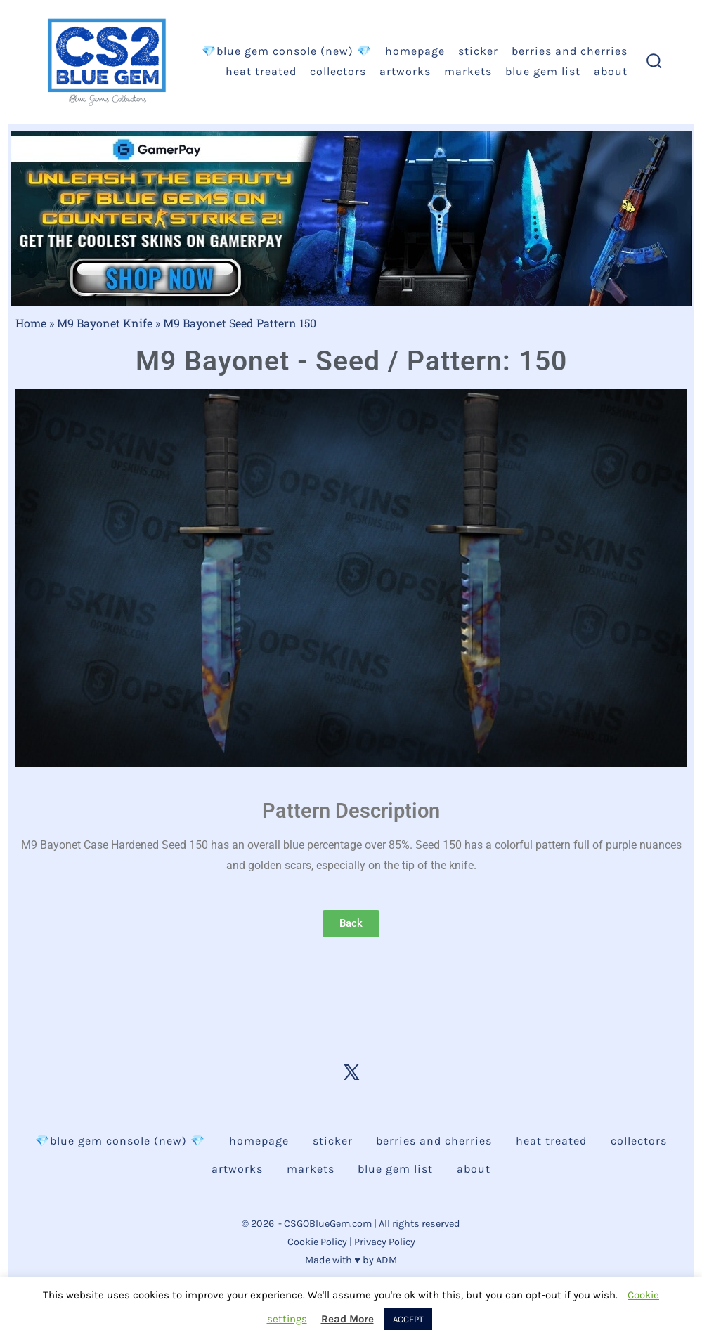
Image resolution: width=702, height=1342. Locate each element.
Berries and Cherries (570, 51)
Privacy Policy (384, 1242)
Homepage (415, 51)
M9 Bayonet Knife (104, 322)
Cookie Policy (317, 1242)
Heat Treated (261, 71)
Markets (468, 71)
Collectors (338, 71)
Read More (347, 1318)
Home (30, 322)
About (611, 71)
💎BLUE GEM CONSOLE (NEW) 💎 (287, 51)
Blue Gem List (542, 71)
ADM (386, 1260)
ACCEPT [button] (408, 1319)
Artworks (405, 71)
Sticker (478, 51)
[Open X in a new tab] (351, 1072)
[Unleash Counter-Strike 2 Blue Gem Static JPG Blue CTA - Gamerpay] (351, 217)
